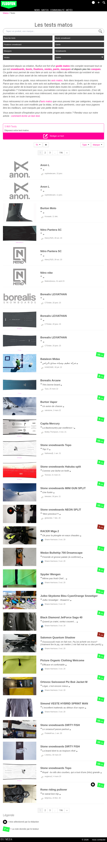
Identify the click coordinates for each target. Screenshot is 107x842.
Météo (69, 10)
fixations (38, 69)
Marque (97, 145)
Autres (79, 57)
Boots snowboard (62, 38)
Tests (12, 13)
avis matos (56, 80)
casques (96, 69)
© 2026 (85, 839)
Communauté (57, 10)
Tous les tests (9, 38)
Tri (38, 145)
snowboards (17, 69)
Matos (45, 10)
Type (85, 145)
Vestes (7, 57)
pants (56, 69)
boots (29, 69)
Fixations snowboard (12, 44)
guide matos (63, 66)
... (55, 153)
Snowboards (60, 51)
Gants (58, 44)
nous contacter (99, 839)
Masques (8, 51)
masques (66, 69)
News (37, 10)
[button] (98, 2)
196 (61, 153)
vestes (48, 69)
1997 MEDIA (7, 839)
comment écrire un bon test (25, 116)
